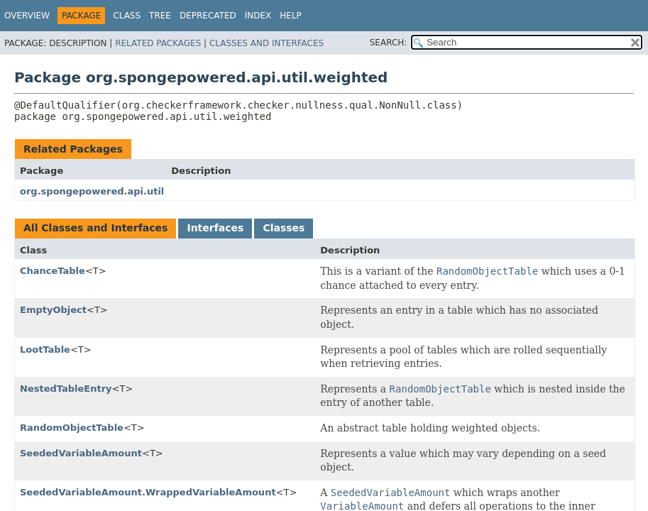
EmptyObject (53, 309)
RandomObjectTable (71, 427)
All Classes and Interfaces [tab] (95, 227)
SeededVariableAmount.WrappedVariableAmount (148, 492)
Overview (27, 16)
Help (291, 16)
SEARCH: (388, 43)
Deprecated (208, 16)
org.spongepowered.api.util (92, 191)
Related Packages (158, 43)
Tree (160, 16)
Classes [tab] (283, 227)
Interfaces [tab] (215, 227)
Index (258, 16)
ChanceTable (52, 270)
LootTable (45, 349)
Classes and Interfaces (266, 43)
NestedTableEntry (66, 388)
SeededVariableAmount (81, 453)
